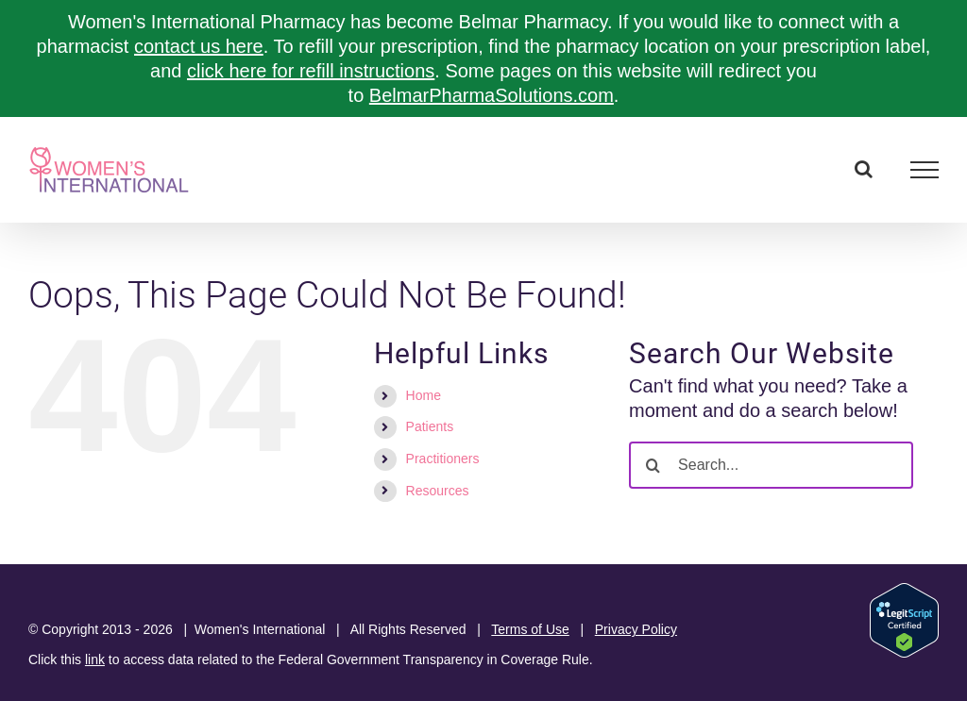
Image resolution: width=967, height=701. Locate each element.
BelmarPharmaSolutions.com (491, 95)
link (95, 659)
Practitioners (443, 458)
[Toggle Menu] (925, 169)
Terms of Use (529, 629)
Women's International (260, 629)
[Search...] (771, 465)
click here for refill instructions (310, 70)
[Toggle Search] (864, 168)
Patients (430, 426)
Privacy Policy (636, 629)
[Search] (652, 465)
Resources (437, 490)
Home (423, 395)
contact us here (198, 46)
